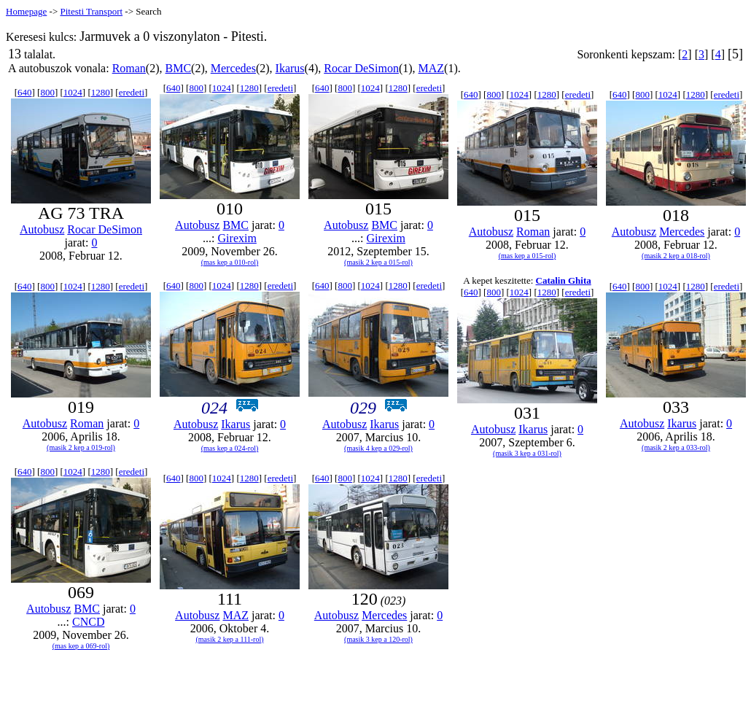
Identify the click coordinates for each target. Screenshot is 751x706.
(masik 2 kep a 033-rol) (676, 447)
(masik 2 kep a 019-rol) (81, 447)
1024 (72, 92)
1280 (100, 92)
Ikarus (290, 68)
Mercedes (233, 68)
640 (24, 92)
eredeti (131, 92)
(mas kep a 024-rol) (230, 448)
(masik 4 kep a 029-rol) (378, 448)
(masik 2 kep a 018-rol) (676, 256)
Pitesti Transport (91, 11)
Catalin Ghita (563, 280)
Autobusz (42, 229)
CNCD (88, 622)
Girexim (237, 238)
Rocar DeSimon (361, 68)
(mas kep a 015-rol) (527, 256)
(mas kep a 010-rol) (230, 262)
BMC (179, 68)
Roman (129, 68)
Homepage (26, 11)
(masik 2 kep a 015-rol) (378, 262)
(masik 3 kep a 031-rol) (527, 453)
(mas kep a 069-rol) (81, 646)
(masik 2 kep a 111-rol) (229, 639)
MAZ (432, 68)
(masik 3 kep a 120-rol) (378, 639)
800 (47, 92)
